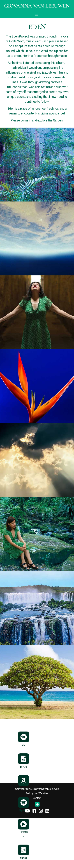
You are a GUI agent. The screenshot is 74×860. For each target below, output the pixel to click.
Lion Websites (41, 793)
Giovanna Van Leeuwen (46, 789)
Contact (37, 797)
